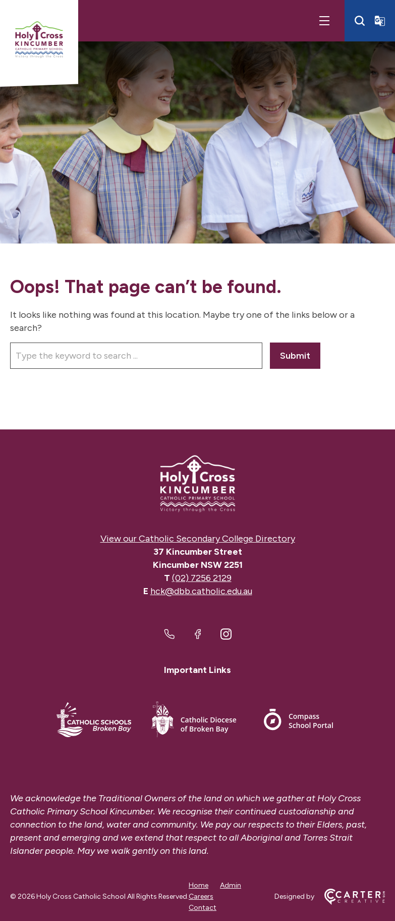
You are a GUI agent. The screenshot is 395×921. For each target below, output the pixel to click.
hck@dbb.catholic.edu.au (201, 591)
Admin (230, 885)
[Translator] (380, 20)
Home (198, 885)
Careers (201, 896)
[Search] (360, 20)
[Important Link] (94, 721)
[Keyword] (136, 356)
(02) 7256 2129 (202, 578)
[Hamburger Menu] (324, 20)
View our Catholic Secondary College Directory (197, 538)
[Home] (197, 484)
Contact (202, 907)
